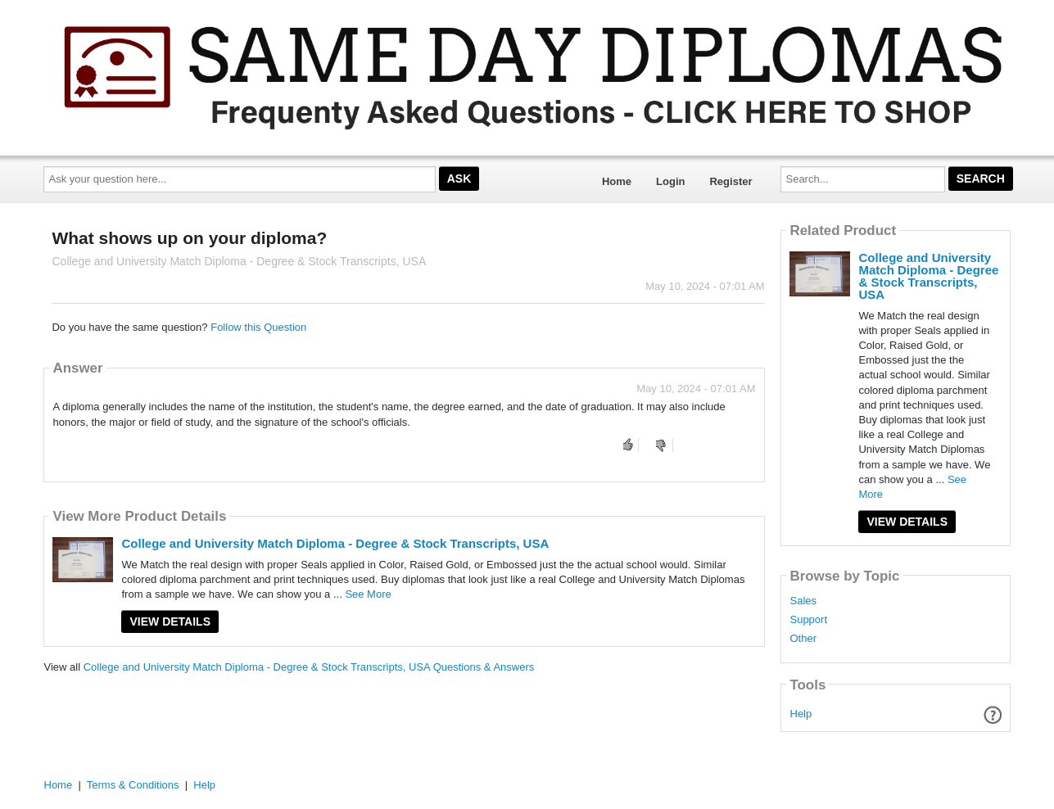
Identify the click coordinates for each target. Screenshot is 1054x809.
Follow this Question (258, 327)
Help (801, 713)
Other (803, 638)
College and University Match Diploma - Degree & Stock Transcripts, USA (335, 543)
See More (368, 594)
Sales (803, 601)
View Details (169, 621)
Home (616, 181)
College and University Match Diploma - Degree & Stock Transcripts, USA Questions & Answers (309, 667)
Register (730, 181)
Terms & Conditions (133, 785)
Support (808, 620)
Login (670, 181)
